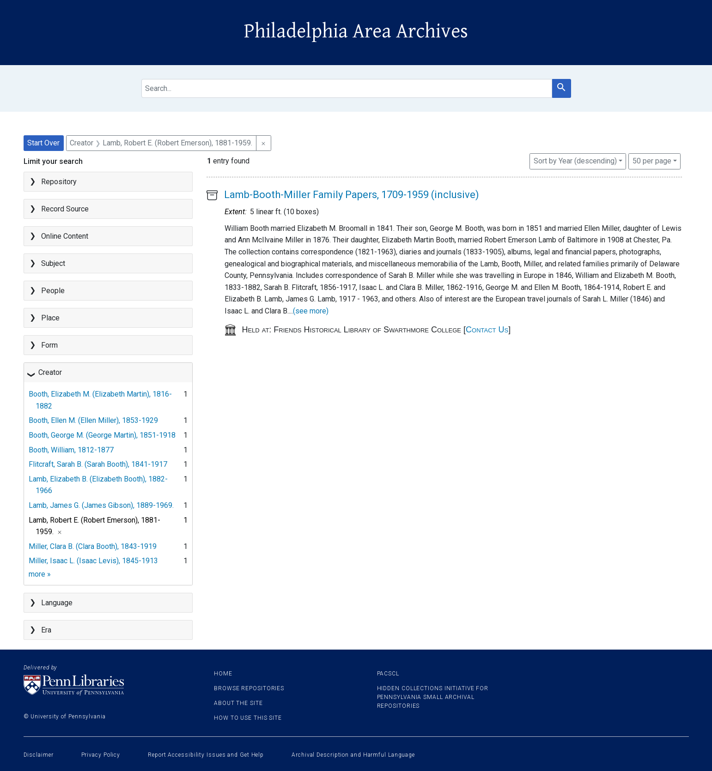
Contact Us (487, 329)
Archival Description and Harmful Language (353, 755)
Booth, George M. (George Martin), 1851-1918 (102, 435)
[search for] (346, 88)
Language (57, 602)
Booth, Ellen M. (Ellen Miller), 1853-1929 (93, 420)
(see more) (311, 311)
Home (223, 673)
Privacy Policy (101, 755)
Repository (59, 181)
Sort (575, 161)
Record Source (65, 209)
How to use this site (248, 718)
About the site (238, 703)
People (53, 290)
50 (652, 160)
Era (46, 630)
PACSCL (388, 673)
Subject (53, 263)
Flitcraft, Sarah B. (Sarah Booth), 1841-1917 (98, 464)
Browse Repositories (249, 688)
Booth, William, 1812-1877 (71, 450)
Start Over (43, 143)
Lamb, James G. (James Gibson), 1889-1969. (101, 505)
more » (40, 574)
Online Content (64, 236)
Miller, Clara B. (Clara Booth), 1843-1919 (93, 546)
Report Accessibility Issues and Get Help (206, 755)
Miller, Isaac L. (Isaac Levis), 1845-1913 (93, 560)
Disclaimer (39, 755)
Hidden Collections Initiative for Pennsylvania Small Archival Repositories (433, 697)
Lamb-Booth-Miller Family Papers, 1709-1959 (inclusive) (351, 194)
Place (50, 317)
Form (49, 345)
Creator (50, 372)
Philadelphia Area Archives (356, 31)
